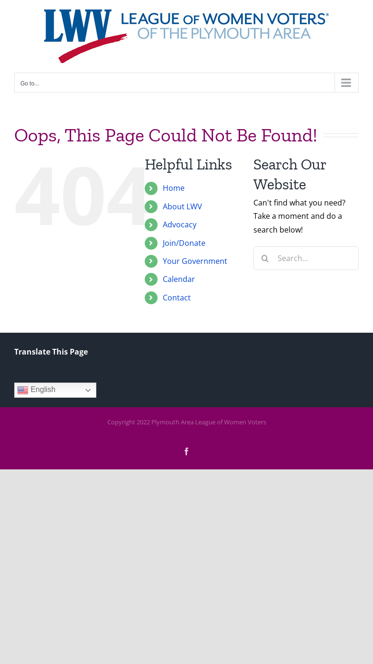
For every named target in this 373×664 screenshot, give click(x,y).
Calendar (179, 279)
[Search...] (306, 258)
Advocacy (179, 224)
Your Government (195, 261)
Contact (177, 297)
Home (174, 188)
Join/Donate (184, 243)
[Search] (265, 258)
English (36, 390)
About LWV (182, 206)
